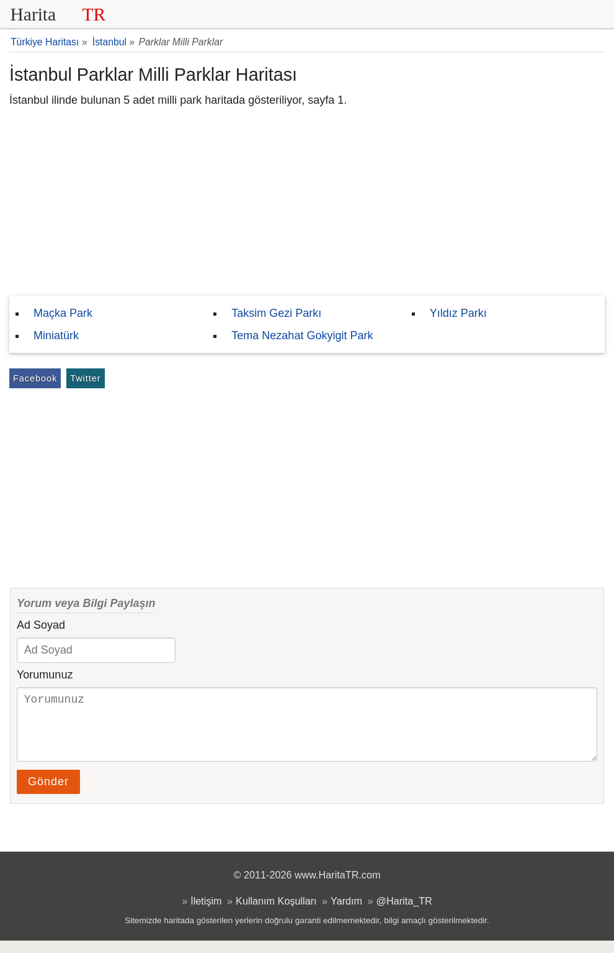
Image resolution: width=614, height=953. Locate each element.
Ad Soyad (41, 625)
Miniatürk (56, 335)
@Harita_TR (404, 913)
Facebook (35, 378)
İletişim (205, 913)
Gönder (48, 794)
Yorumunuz (45, 674)
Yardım (346, 913)
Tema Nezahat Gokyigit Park (302, 335)
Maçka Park (62, 313)
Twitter (85, 378)
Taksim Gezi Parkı (276, 313)
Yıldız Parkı (458, 313)
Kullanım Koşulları (276, 913)
